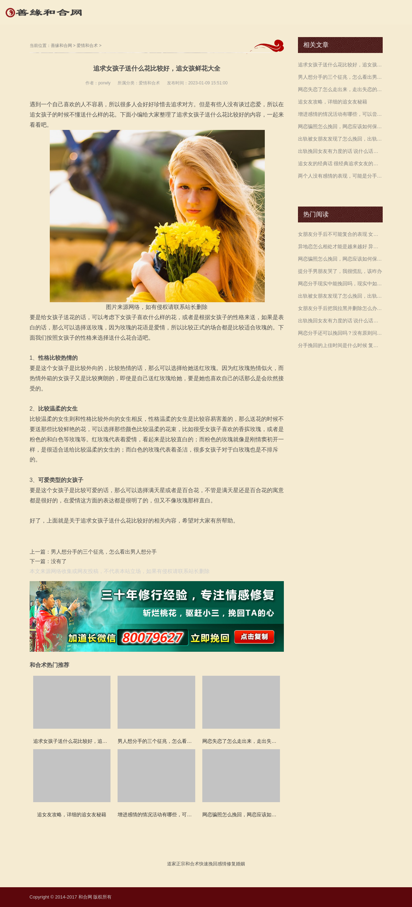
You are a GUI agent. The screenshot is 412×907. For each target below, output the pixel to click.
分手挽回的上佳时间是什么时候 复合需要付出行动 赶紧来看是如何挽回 (340, 345)
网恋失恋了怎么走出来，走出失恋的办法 (340, 89)
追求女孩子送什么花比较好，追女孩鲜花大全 (340, 64)
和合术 (192, 863)
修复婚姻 (236, 863)
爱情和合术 (87, 45)
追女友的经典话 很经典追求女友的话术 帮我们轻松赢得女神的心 (340, 163)
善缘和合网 (61, 45)
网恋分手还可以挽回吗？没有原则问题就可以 (340, 333)
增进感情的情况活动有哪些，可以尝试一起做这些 (340, 114)
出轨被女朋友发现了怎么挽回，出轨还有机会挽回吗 (340, 139)
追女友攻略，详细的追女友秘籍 (332, 102)
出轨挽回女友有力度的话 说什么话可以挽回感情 (340, 151)
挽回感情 (217, 863)
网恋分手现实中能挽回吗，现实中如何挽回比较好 (340, 283)
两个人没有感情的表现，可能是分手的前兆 (340, 176)
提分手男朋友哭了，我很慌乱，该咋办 (340, 271)
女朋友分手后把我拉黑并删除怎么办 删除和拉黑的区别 (340, 308)
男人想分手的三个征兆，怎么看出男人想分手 (104, 552)
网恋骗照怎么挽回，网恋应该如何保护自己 (340, 126)
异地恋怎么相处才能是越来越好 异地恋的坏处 (340, 246)
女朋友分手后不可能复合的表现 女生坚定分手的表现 (340, 234)
